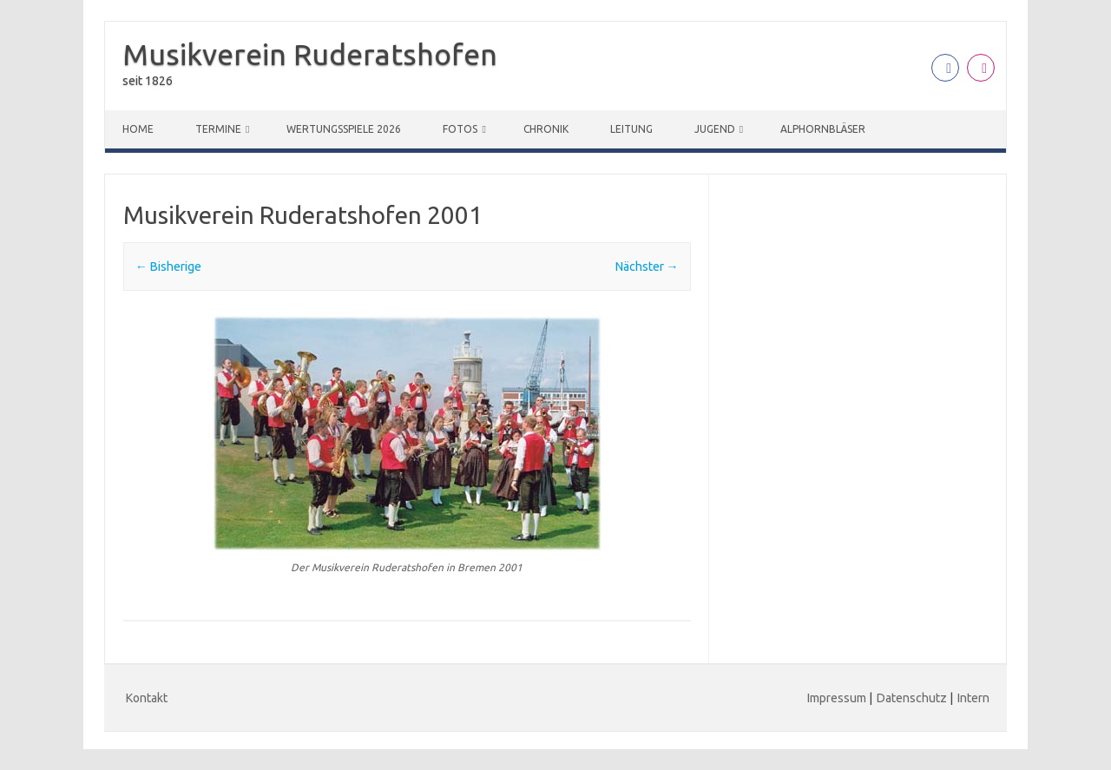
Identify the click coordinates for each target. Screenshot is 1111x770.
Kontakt (147, 698)
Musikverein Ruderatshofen (309, 53)
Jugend (714, 129)
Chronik (546, 129)
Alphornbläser (822, 129)
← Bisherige (168, 266)
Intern (973, 698)
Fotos (460, 129)
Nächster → (647, 266)
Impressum (836, 698)
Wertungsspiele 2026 (343, 129)
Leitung (631, 129)
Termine (218, 129)
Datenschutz (912, 698)
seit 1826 (147, 81)
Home (138, 129)
